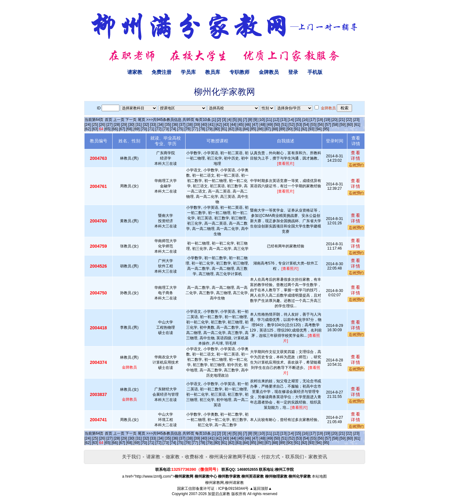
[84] (246, 129)
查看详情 (356, 155)
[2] (219, 119)
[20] (334, 119)
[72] (158, 129)
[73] (165, 129)
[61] (357, 124)
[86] (260, 129)
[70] (144, 129)
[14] (291, 119)
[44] (233, 124)
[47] (255, 124)
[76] (187, 129)
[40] (204, 124)
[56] (321, 124)
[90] (289, 129)
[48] (262, 124)
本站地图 (319, 476)
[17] (313, 119)
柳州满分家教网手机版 (232, 456)
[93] (311, 129)
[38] (189, 124)
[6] (240, 119)
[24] (87, 124)
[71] (151, 129)
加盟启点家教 (219, 494)
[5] (235, 119)
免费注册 (161, 72)
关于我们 (131, 456)
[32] (146, 124)
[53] (299, 124)
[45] (241, 124)
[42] (218, 124)
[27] (109, 124)
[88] (275, 129)
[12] (276, 119)
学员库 (188, 72)
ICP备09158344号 (233, 488)
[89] (282, 129)
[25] (95, 124)
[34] (160, 124)
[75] (180, 129)
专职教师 (239, 72)
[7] (245, 119)
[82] (231, 129)
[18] (320, 119)
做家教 (173, 456)
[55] (313, 124)
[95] (326, 129)
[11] (269, 119)
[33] (153, 124)
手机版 (314, 72)
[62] (87, 129)
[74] (173, 129)
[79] (209, 129)
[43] (226, 124)
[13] (283, 119)
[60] (350, 124)
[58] (335, 124)
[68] (129, 129)
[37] (182, 124)
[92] (304, 129)
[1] (214, 119)
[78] (202, 129)
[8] (250, 119)
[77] (195, 129)
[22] (349, 119)
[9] (255, 119)
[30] (131, 124)
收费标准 (194, 456)
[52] (291, 124)
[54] (306, 124)
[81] (224, 129)
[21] (342, 119)
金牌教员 (269, 72)
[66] (115, 129)
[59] (343, 124)
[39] (197, 124)
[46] (248, 124)
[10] (261, 119)
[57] (328, 124)
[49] (270, 124)
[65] (107, 129)
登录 (293, 72)
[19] (327, 119)
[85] (253, 129)
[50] (277, 124)
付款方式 (270, 456)
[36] (175, 124)
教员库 (212, 72)
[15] (298, 119)
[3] (224, 119)
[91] (297, 129)
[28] (116, 124)
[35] (168, 124)
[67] (122, 129)
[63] (95, 129)
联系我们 (294, 456)
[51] (284, 124)
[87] (267, 129)
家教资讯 (317, 456)
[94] (319, 129)
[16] (305, 119)
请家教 (134, 72)
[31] (139, 124)
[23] (356, 119)
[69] (136, 129)
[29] (124, 124)
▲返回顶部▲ (260, 488)
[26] (102, 124)
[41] (211, 124)
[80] (217, 129)
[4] (229, 119)
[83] (238, 129)
